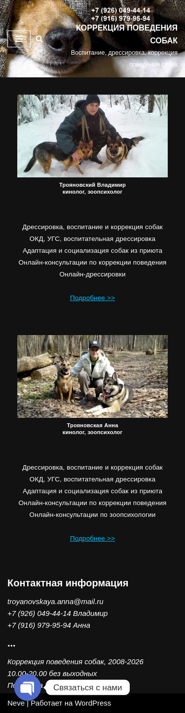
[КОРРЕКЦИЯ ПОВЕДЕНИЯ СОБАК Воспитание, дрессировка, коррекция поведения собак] (120, 38)
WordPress (92, 703)
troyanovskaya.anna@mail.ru (55, 601)
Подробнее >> (92, 298)
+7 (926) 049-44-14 (39, 613)
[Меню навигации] (19, 39)
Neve (16, 703)
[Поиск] (39, 38)
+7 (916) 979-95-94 (39, 625)
